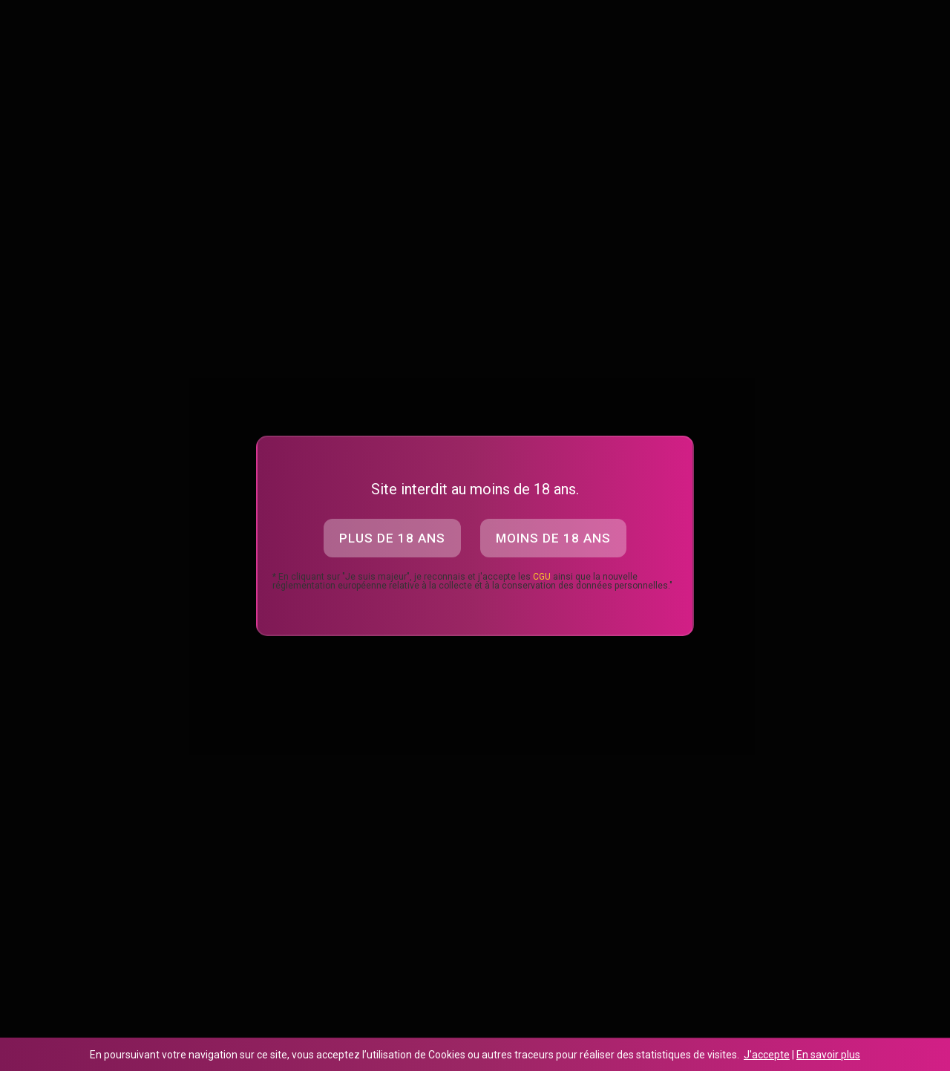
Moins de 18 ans (553, 538)
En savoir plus (828, 1055)
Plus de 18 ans (392, 538)
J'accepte (767, 1055)
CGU (542, 576)
